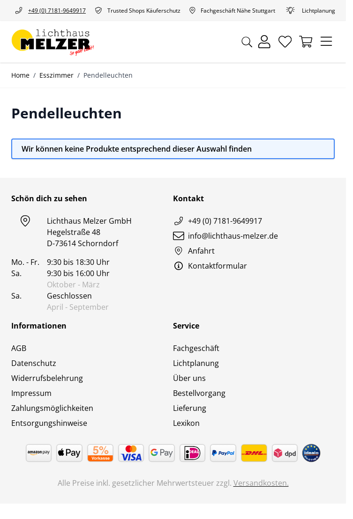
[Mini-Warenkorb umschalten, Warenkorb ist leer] (305, 41)
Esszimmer (56, 75)
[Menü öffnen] (326, 41)
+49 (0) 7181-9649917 (48, 11)
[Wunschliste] (285, 41)
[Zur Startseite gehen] (52, 42)
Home (20, 75)
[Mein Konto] (264, 41)
